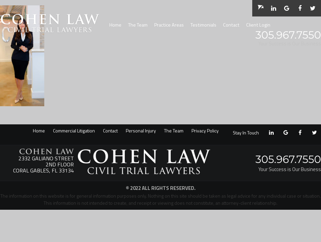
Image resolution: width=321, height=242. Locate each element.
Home (115, 25)
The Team (138, 25)
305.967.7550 (288, 35)
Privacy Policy (205, 130)
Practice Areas (169, 25)
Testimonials (203, 25)
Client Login (258, 25)
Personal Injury (141, 130)
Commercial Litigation (74, 130)
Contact (231, 25)
